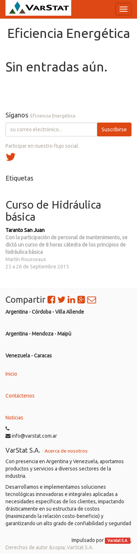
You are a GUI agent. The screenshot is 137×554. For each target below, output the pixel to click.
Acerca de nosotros (66, 451)
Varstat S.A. (117, 540)
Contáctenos (20, 396)
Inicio (11, 374)
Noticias (14, 418)
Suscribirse (114, 129)
